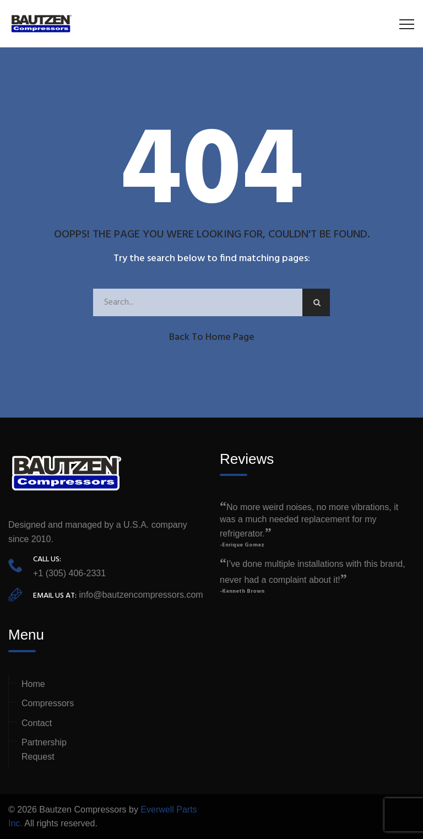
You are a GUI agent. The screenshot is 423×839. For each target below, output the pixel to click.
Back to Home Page (211, 337)
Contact (36, 723)
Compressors (47, 703)
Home (33, 684)
